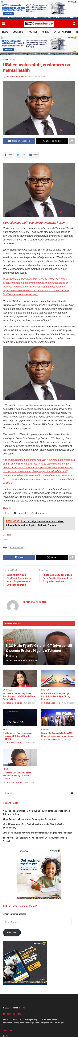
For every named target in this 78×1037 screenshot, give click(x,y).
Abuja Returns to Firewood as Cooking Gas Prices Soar (29, 819)
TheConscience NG (14, 76)
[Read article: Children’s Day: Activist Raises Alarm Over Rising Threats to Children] (20, 757)
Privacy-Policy (31, 1020)
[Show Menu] (3, 23)
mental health (16, 548)
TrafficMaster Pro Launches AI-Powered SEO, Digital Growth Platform (18, 736)
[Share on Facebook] (19, 141)
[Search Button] (74, 23)
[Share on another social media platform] (72, 141)
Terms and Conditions (50, 1020)
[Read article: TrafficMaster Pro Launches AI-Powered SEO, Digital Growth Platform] (20, 717)
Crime (45, 32)
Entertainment (62, 32)
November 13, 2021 (36, 76)
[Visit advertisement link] (39, 9)
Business (18, 32)
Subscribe (12, 932)
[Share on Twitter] (52, 141)
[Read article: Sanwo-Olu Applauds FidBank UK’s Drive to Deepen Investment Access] (58, 717)
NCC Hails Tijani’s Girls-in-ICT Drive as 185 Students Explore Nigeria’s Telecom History (39, 651)
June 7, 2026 (29, 703)
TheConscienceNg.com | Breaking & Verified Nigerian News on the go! (33, 1023)
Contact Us (16, 1020)
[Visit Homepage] (39, 24)
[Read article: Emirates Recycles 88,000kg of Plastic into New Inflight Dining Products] (58, 678)
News (5, 32)
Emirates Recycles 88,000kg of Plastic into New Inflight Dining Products (55, 696)
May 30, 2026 (68, 740)
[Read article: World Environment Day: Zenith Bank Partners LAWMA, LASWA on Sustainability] (20, 678)
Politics (32, 32)
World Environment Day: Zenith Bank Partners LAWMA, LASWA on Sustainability (19, 696)
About (5, 1020)
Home (5, 59)
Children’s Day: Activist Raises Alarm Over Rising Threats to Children (17, 776)
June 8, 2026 (32, 661)
